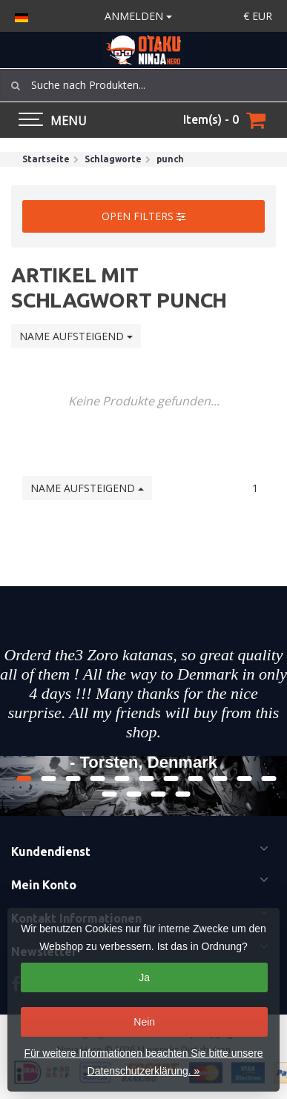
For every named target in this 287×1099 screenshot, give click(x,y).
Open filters (143, 216)
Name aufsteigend (76, 336)
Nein (144, 1022)
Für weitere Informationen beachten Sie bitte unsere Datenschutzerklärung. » (143, 1062)
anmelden (138, 16)
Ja (144, 977)
